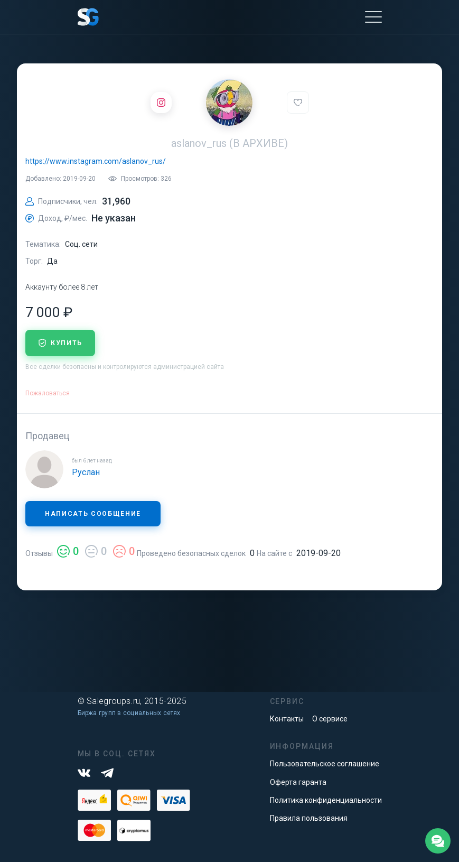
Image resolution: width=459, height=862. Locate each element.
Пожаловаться (47, 393)
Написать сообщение (93, 513)
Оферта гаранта (298, 782)
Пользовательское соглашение (324, 763)
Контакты (287, 719)
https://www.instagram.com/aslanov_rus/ (95, 161)
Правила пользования (309, 818)
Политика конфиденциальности (326, 800)
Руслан (86, 472)
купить (60, 343)
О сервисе (330, 719)
